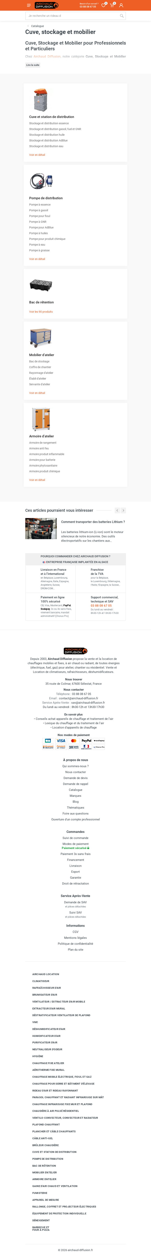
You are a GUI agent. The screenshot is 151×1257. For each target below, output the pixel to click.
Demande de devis (76, 778)
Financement (75, 860)
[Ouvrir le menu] (28, 5)
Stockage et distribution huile (47, 134)
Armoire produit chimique (44, 471)
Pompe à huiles (38, 233)
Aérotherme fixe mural (45, 1070)
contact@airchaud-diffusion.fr (78, 698)
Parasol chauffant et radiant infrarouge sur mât (65, 1097)
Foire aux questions (76, 813)
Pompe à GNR (37, 221)
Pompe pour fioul (39, 216)
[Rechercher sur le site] (71, 16)
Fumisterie (36, 1193)
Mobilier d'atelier (41, 355)
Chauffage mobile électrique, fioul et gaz (59, 1077)
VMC (32, 1022)
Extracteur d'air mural (45, 1008)
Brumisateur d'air (41, 995)
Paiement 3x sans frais (76, 854)
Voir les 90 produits (41, 311)
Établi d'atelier (37, 378)
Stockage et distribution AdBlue (48, 140)
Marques (75, 796)
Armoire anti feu (39, 448)
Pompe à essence (40, 204)
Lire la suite (32, 65)
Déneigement (38, 1220)
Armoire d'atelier (41, 436)
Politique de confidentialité (75, 944)
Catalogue (75, 790)
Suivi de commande (75, 838)
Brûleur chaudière (42, 1145)
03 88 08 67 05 (101, 605)
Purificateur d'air (41, 1043)
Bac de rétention (41, 302)
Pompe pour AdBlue (41, 227)
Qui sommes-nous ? (75, 766)
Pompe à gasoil (38, 210)
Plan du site (75, 949)
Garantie (75, 877)
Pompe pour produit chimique (47, 238)
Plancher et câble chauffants (51, 1132)
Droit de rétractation (75, 883)
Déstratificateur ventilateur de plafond (58, 1015)
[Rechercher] (122, 16)
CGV (76, 932)
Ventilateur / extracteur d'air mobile (55, 1002)
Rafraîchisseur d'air (43, 988)
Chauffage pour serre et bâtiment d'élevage (60, 1084)
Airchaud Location (42, 974)
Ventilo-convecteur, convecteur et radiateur (62, 1118)
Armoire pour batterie (42, 459)
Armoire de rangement (42, 442)
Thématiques (75, 807)
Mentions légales (75, 938)
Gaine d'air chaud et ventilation (52, 1186)
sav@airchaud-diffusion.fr (88, 702)
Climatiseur (37, 981)
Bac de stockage (39, 361)
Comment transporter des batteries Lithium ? (93, 522)
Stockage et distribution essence (49, 123)
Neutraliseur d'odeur (44, 1049)
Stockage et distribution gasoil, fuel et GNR (55, 129)
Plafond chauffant (43, 1125)
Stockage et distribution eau (46, 146)
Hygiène (34, 1056)
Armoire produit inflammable (46, 454)
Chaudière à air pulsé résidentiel (52, 1111)
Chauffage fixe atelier (45, 1063)
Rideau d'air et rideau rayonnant (52, 1090)
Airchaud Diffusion (47, 56)
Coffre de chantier (40, 367)
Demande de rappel (75, 784)
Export (75, 872)
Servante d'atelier (39, 384)
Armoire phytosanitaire (43, 465)
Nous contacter (75, 772)
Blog (76, 801)
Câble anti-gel (39, 1138)
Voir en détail (37, 154)
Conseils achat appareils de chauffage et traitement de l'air (74, 719)
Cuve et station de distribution (51, 117)
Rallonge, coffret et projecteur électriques (61, 1207)
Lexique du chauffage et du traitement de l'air (74, 723)
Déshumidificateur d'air (45, 1029)
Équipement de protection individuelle (56, 1214)
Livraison (75, 866)
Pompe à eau (37, 244)
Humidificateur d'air (43, 1036)
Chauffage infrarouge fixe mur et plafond (59, 1104)
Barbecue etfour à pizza (38, 1229)
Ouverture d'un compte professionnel (75, 819)
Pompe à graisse (39, 250)
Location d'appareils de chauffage (74, 727)
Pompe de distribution (46, 198)
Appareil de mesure (42, 1200)
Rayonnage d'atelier (41, 372)
